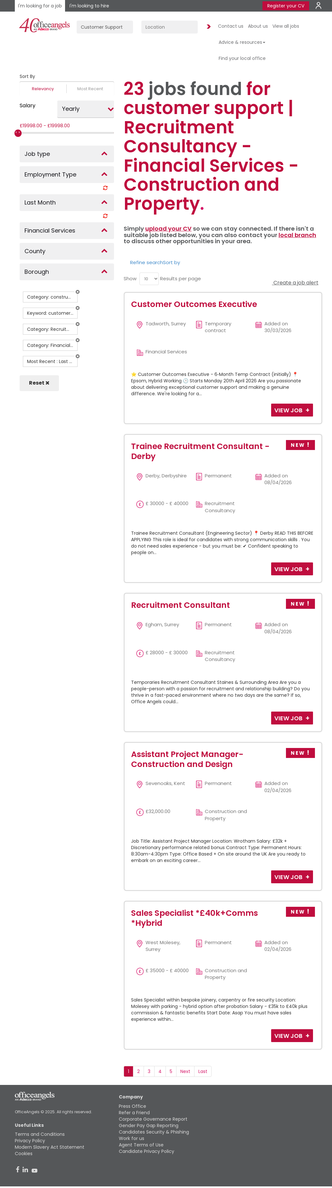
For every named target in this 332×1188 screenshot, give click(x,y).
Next (185, 1071)
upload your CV (168, 229)
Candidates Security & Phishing (154, 1132)
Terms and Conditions (40, 1134)
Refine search (146, 262)
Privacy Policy (30, 1140)
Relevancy (43, 88)
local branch (297, 235)
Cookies (24, 1153)
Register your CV (285, 6)
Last (202, 1071)
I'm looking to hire (89, 6)
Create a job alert (295, 282)
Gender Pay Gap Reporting (148, 1125)
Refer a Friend (134, 1112)
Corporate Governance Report (153, 1119)
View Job (289, 410)
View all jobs (285, 26)
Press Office (132, 1106)
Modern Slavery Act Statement (49, 1147)
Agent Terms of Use (141, 1145)
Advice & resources (242, 42)
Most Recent (90, 88)
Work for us (131, 1138)
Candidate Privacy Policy (146, 1151)
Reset (39, 383)
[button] (77, 292)
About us (258, 26)
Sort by (171, 262)
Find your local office (242, 58)
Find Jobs (207, 27)
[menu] (149, 279)
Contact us (230, 26)
